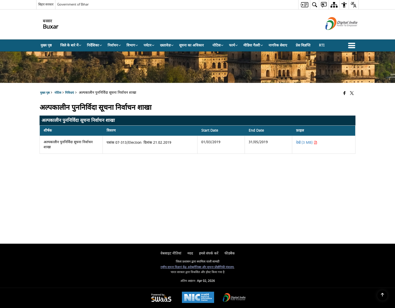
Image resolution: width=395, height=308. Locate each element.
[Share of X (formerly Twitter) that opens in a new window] (352, 93)
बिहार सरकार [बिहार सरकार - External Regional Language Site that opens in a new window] (45, 4)
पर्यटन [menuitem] (149, 45)
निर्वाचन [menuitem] (114, 45)
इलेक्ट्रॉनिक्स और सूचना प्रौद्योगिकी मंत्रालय (211, 267)
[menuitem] (304, 4)
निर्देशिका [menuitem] (94, 45)
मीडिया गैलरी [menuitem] (253, 45)
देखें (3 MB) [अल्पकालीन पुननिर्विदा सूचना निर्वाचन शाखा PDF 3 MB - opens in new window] (306, 142)
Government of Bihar (73, 4)
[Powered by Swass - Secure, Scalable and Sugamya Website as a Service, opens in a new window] (161, 298)
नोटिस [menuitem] (217, 45)
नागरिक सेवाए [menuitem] (278, 45)
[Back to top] (382, 295)
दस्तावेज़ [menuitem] (167, 45)
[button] (353, 45)
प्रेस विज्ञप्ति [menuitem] (303, 45)
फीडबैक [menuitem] (229, 253)
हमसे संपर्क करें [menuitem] (208, 253)
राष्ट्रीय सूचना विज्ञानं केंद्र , (174, 267)
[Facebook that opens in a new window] (344, 93)
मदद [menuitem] (190, 253)
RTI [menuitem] (321, 45)
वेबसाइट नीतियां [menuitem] (170, 253)
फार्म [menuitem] (233, 45)
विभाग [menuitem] (132, 45)
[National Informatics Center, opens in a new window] (198, 298)
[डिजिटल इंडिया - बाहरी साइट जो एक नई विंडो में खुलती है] (335, 34)
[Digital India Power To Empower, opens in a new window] (234, 298)
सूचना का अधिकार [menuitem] (191, 45)
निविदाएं (69, 93)
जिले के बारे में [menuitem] (70, 45)
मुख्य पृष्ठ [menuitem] (46, 45)
